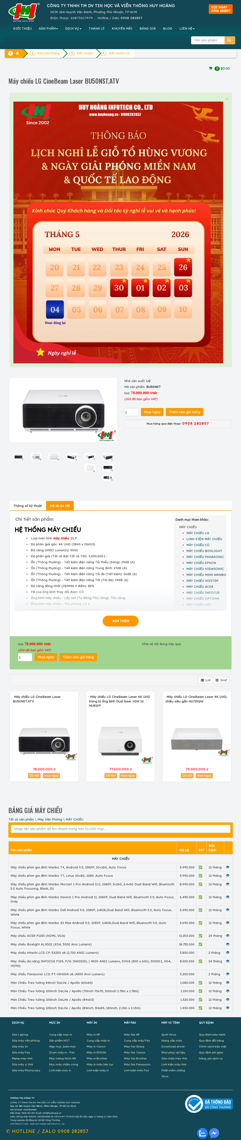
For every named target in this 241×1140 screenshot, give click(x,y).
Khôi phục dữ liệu (173, 1052)
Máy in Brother (97, 1058)
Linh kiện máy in (98, 1070)
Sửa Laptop (20, 1034)
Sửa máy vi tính (22, 1064)
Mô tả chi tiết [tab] (60, 506)
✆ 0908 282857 (47, 1131)
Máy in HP (93, 1034)
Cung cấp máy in (98, 1040)
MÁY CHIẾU (74, 819)
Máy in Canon (96, 1046)
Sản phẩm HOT (59, 1040)
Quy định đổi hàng (211, 1040)
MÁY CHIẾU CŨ (197, 545)
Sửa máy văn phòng (26, 1040)
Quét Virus (168, 1034)
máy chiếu (61, 538)
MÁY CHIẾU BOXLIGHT (204, 551)
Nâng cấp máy (171, 1040)
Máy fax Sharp (134, 1046)
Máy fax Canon (134, 1052)
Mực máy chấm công (63, 1064)
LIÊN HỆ (187, 28)
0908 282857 (131, 18)
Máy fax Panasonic (137, 1064)
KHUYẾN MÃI (122, 28)
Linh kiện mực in (60, 1070)
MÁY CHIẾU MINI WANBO (206, 575)
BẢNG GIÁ (147, 28)
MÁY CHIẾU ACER (199, 586)
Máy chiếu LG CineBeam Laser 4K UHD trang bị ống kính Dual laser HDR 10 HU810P (119, 701)
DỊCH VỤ (73, 28)
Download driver (173, 1046)
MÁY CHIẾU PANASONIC (205, 557)
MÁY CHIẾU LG (119, 53)
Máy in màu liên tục (100, 1064)
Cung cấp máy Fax (137, 1040)
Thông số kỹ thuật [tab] (27, 506)
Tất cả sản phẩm (21, 819)
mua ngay (51, 775)
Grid (221, 680)
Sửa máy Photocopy (26, 1070)
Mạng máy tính (22, 1058)
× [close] (227, 98)
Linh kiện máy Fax (136, 1070)
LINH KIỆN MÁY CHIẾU (204, 539)
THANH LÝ (97, 28)
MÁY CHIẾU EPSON (201, 563)
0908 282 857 (28, 1113)
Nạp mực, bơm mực (62, 1046)
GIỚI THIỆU (22, 28)
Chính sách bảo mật (212, 1046)
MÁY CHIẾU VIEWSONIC (205, 569)
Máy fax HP (132, 1034)
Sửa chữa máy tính (174, 1058)
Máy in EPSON (96, 1052)
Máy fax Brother (135, 1058)
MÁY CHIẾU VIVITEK (202, 581)
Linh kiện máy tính (174, 1064)
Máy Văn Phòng (49, 819)
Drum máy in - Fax (62, 1052)
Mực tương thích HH (62, 1058)
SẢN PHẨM (48, 28)
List (206, 680)
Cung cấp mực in (60, 1034)
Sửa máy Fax (21, 1052)
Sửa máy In (20, 1046)
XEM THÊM (120, 621)
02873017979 (82, 18)
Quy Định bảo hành (212, 1034)
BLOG (167, 28)
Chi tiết (34, 775)
